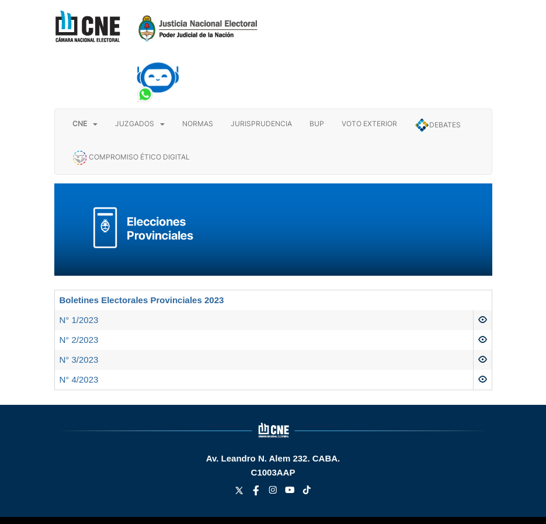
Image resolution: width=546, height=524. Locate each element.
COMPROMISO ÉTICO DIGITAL (131, 157)
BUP (316, 123)
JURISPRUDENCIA (261, 123)
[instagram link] (274, 492)
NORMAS (197, 123)
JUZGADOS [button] (140, 123)
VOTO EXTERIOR (369, 123)
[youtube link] (291, 492)
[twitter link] (240, 492)
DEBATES (438, 125)
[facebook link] (257, 492)
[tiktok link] (307, 492)
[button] (85, 123)
